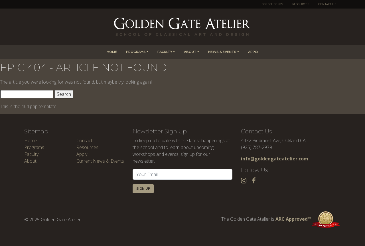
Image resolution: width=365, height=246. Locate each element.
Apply (253, 52)
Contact (84, 140)
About (190, 52)
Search (64, 94)
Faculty (164, 52)
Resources (300, 4)
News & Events (222, 52)
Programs (136, 52)
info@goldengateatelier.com (274, 159)
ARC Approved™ (308, 219)
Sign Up (143, 188)
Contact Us (327, 4)
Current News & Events (100, 161)
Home (112, 52)
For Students (272, 4)
